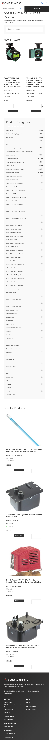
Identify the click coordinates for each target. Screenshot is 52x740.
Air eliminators (9, 320)
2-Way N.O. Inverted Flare (12, 208)
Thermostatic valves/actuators (13, 349)
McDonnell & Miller (10, 394)
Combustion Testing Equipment (14, 134)
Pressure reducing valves (12, 345)
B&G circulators (10, 359)
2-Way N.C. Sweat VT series (13, 201)
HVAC (7, 144)
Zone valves (9, 356)
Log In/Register (45, 3)
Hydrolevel (8, 391)
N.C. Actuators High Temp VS (13, 275)
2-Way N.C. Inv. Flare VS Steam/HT (15, 183)
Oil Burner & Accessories (12, 158)
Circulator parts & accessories (13, 327)
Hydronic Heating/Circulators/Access (15, 148)
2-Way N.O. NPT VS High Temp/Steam (15, 211)
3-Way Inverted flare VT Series (13, 232)
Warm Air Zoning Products (12, 172)
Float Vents (9, 335)
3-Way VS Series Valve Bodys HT (14, 253)
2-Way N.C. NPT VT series (12, 194)
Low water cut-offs (11, 338)
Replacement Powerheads (12, 179)
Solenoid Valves (10, 165)
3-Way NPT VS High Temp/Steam (14, 236)
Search (23, 10)
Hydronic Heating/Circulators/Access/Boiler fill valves (19, 151)
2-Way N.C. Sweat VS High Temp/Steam (16, 197)
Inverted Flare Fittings (11, 260)
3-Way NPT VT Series (11, 239)
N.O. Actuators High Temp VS (13, 289)
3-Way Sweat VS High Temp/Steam (15, 243)
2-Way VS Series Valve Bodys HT (14, 225)
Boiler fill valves (10, 324)
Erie (7, 380)
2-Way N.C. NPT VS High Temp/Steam (15, 190)
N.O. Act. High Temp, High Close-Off (15, 278)
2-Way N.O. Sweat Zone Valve (13, 306)
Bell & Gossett (9, 377)
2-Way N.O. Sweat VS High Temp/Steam (16, 218)
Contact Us (7, 708)
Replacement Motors (11, 292)
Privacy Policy (43, 691)
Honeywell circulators (11, 370)
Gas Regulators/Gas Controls (13, 141)
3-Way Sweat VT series (12, 246)
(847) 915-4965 (8, 706)
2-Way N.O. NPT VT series (12, 215)
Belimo (8, 373)
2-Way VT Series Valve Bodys (13, 229)
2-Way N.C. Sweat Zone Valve (13, 299)
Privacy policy (33, 707)
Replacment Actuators (11, 313)
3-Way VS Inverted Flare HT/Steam (14, 250)
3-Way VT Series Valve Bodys (13, 257)
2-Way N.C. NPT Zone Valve (13, 296)
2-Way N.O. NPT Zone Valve (13, 303)
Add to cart (14, 111)
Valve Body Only (10, 317)
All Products (8, 734)
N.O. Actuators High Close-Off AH (14, 285)
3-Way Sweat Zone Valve (12, 310)
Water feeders (9, 352)
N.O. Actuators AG (10, 282)
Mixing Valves (9, 342)
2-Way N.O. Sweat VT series (13, 222)
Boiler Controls (9, 130)
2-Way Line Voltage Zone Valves (14, 176)
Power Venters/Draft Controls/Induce (15, 162)
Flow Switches (9, 137)
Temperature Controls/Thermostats (15, 169)
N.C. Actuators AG (10, 268)
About (30, 700)
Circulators (9, 331)
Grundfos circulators (11, 366)
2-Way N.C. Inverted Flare (12, 187)
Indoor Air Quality (10, 155)
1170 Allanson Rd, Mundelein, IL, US (14, 703)
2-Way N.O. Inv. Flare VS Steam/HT (15, 204)
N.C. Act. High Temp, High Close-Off (15, 264)
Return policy (32, 704)
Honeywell (8, 384)
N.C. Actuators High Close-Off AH (14, 271)
